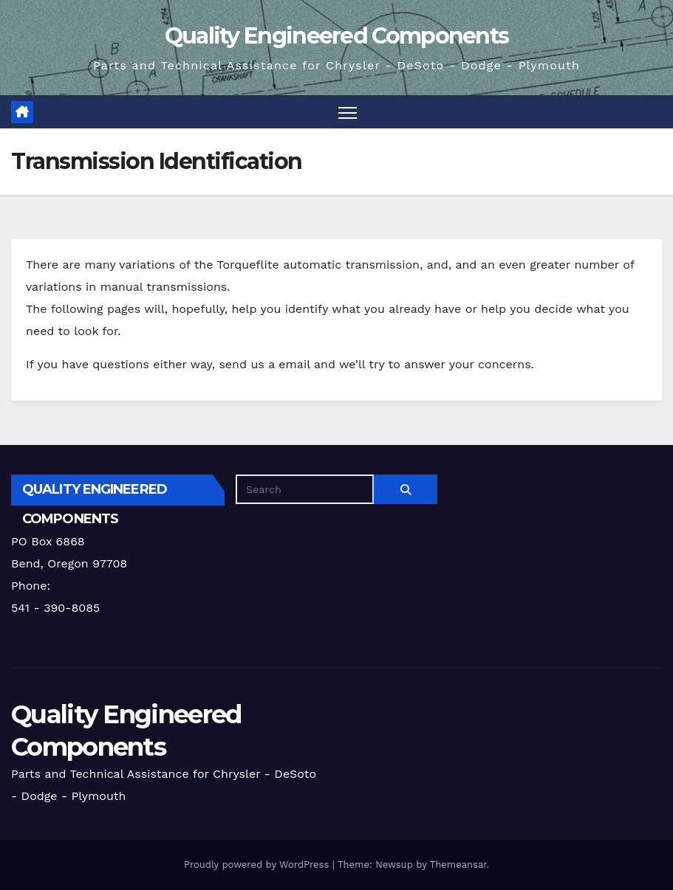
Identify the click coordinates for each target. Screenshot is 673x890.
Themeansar (458, 864)
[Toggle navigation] (347, 111)
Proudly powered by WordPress (258, 864)
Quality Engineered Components (337, 35)
